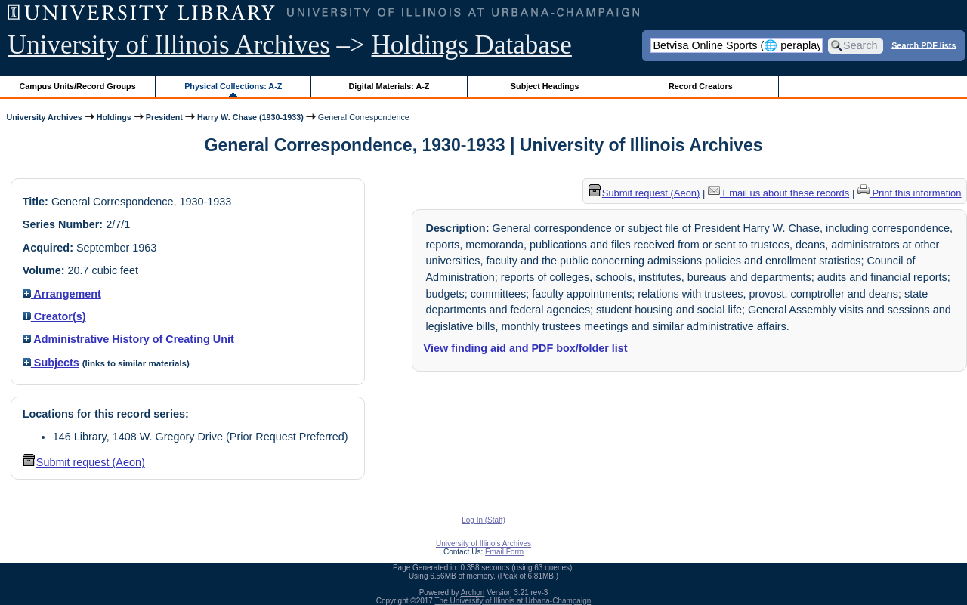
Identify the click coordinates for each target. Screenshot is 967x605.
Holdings (114, 117)
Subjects (51, 363)
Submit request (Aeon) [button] (84, 462)
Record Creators (701, 86)
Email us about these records (778, 193)
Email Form (504, 552)
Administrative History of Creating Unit (128, 339)
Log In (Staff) (483, 520)
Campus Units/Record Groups (78, 86)
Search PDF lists (923, 44)
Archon (473, 592)
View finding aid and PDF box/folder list (526, 348)
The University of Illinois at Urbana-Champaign (513, 601)
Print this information (909, 193)
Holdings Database (472, 45)
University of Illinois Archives (169, 45)
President (164, 117)
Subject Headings (545, 86)
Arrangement (62, 294)
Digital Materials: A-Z (388, 86)
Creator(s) (54, 316)
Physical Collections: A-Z (233, 86)
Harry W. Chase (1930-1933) (250, 117)
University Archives (44, 117)
